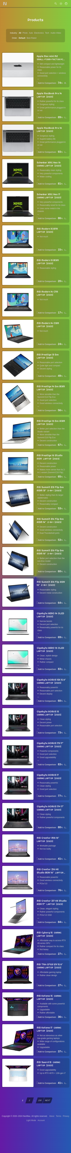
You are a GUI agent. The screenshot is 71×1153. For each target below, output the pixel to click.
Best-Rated (31, 38)
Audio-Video (56, 33)
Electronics (39, 33)
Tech (47, 33)
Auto (31, 33)
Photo (25, 33)
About (51, 1116)
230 (40, 1100)
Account (41, 1120)
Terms (58, 1116)
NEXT (48, 1100)
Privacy (66, 1116)
